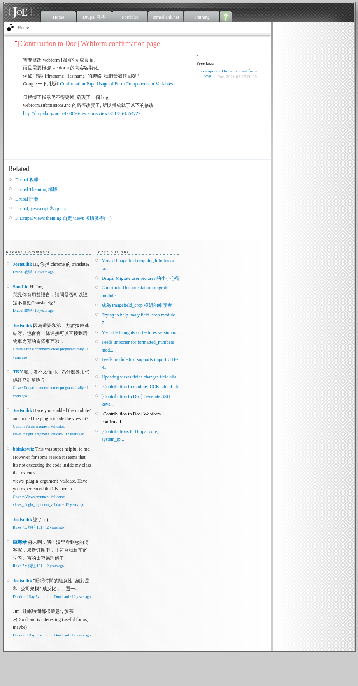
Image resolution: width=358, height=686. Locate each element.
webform (249, 71)
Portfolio (130, 17)
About (225, 16)
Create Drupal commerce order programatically (48, 349)
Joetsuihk (22, 264)
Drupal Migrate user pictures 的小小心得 (141, 278)
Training (202, 17)
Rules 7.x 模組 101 (27, 527)
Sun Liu (21, 287)
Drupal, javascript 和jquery (41, 208)
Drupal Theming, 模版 (36, 189)
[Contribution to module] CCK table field (140, 386)
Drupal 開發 (27, 199)
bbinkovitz (23, 449)
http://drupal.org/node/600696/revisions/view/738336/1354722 (81, 113)
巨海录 (20, 542)
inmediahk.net (166, 17)
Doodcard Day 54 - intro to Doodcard (41, 596)
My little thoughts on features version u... (140, 332)
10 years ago (44, 272)
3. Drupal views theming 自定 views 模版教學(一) (63, 218)
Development (209, 71)
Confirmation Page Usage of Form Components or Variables (116, 84)
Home (58, 17)
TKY (18, 372)
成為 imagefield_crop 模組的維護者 (137, 305)
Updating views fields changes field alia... (141, 377)
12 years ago (74, 434)
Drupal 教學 (94, 17)
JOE (207, 76)
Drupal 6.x (231, 71)
